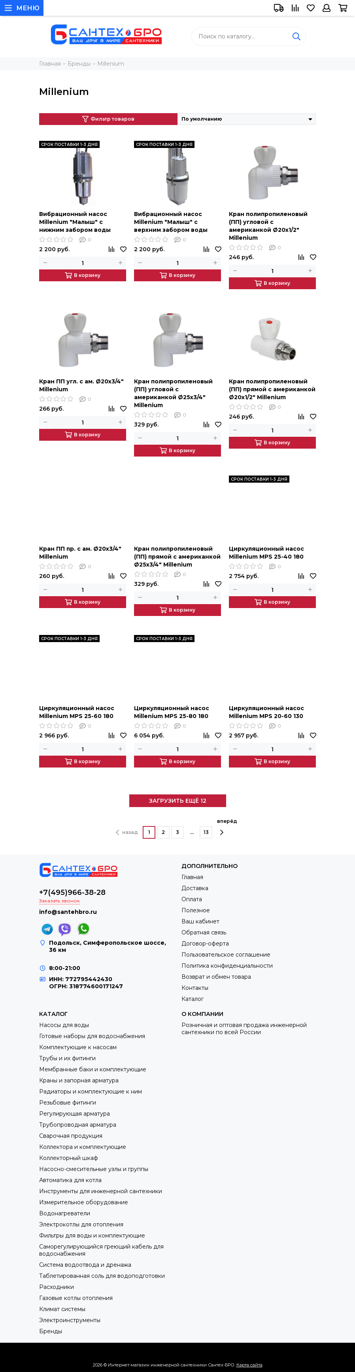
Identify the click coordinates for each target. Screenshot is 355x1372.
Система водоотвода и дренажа (85, 1264)
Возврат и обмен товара (216, 976)
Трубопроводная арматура (77, 1124)
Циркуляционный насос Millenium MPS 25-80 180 (171, 712)
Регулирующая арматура (74, 1113)
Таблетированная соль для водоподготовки (102, 1275)
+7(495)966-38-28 (72, 892)
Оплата (191, 899)
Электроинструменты (69, 1320)
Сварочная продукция (70, 1135)
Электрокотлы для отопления (81, 1224)
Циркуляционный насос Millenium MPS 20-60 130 (266, 712)
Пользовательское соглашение (225, 954)
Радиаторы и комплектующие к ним (90, 1091)
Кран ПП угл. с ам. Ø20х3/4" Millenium (81, 385)
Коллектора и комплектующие (82, 1146)
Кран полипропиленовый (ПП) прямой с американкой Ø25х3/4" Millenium (177, 556)
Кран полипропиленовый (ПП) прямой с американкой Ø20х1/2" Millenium (272, 389)
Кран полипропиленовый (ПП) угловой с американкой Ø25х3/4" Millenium (173, 393)
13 (206, 832)
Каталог (192, 998)
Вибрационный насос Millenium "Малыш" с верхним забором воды (171, 221)
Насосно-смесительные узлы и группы (93, 1169)
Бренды (50, 1331)
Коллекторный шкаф (68, 1158)
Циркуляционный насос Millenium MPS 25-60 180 (76, 712)
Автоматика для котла (70, 1180)
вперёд (227, 827)
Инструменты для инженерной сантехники (100, 1191)
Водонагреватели (64, 1213)
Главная (192, 877)
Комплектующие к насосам (78, 1047)
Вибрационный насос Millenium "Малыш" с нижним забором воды (75, 221)
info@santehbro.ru (68, 911)
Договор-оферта (205, 943)
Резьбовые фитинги (67, 1102)
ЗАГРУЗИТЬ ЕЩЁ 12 (177, 800)
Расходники (56, 1287)
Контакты (194, 987)
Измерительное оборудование (83, 1202)
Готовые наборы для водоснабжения (92, 1036)
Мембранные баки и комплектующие (92, 1069)
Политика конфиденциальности (227, 965)
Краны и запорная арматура (79, 1080)
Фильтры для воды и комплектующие (92, 1235)
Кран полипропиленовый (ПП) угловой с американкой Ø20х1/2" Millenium (268, 225)
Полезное (195, 910)
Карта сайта (249, 1365)
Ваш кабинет (200, 921)
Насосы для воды (64, 1025)
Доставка (194, 888)
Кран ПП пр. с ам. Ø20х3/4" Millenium (80, 552)
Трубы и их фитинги (67, 1058)
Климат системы (62, 1309)
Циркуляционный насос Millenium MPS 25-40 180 (266, 552)
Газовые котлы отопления (76, 1298)
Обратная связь (203, 932)
